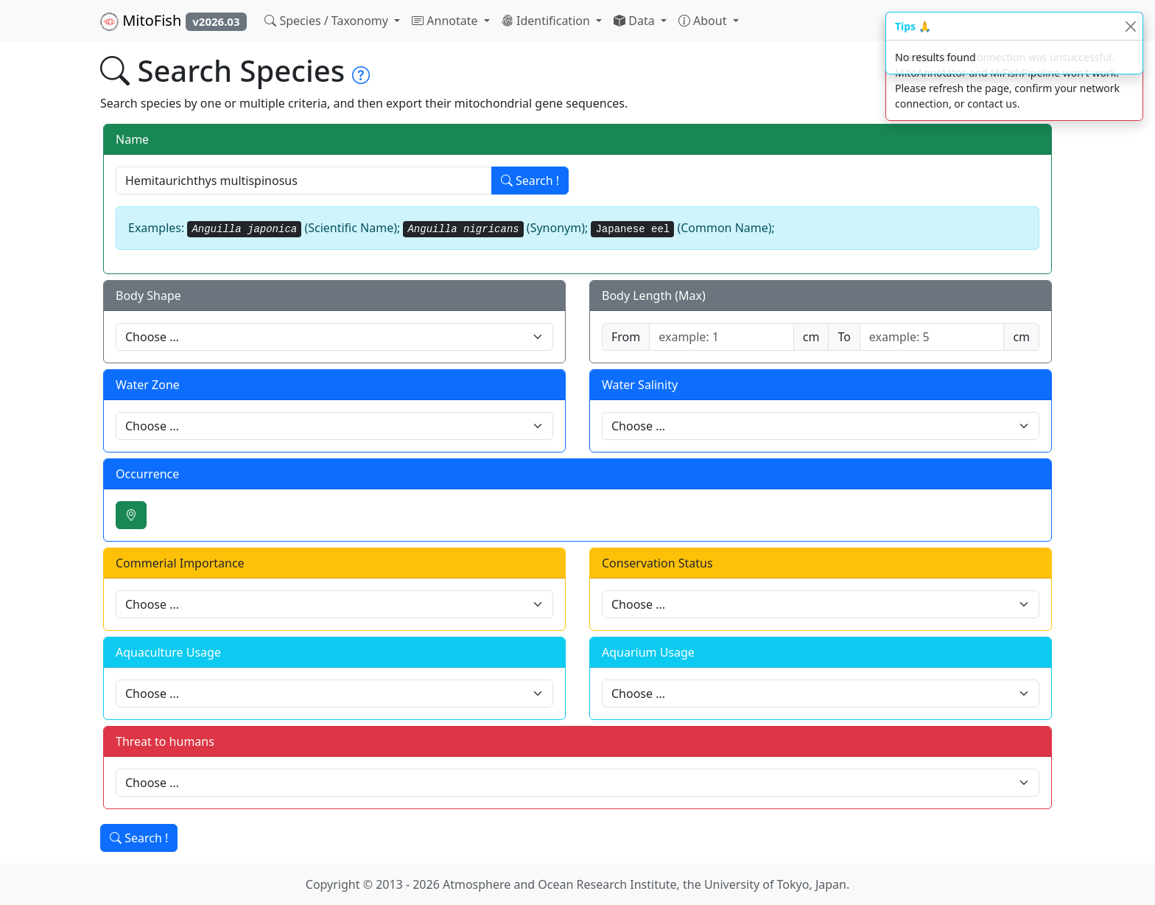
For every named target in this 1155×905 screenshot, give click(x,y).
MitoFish (173, 20)
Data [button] (636, 21)
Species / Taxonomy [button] (327, 21)
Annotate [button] (446, 21)
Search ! (530, 180)
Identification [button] (547, 21)
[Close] (1130, 26)
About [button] (704, 21)
